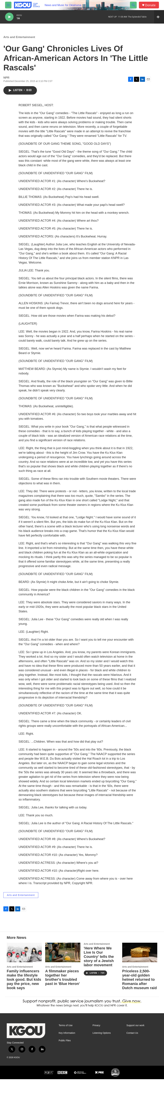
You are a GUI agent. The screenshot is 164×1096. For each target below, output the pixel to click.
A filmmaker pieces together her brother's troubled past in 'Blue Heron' (62, 994)
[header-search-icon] (133, 5)
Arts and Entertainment (19, 40)
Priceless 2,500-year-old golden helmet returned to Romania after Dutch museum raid (139, 996)
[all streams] (159, 17)
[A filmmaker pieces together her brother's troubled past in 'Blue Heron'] (62, 969)
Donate (150, 5)
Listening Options (102, 1050)
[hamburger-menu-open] (8, 5)
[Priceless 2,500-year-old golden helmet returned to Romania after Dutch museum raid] (139, 969)
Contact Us (132, 1050)
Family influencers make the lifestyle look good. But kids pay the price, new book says (24, 996)
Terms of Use (65, 1042)
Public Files (65, 1057)
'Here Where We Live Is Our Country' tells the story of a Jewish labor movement (99, 973)
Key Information (67, 1050)
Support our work (135, 1042)
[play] (9, 17)
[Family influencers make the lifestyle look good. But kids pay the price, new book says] (24, 969)
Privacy (96, 1042)
